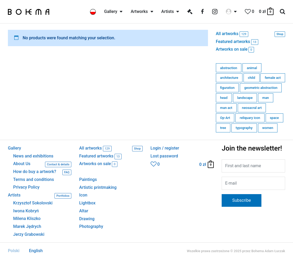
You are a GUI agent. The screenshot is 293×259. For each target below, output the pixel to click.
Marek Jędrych (27, 226)
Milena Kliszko (27, 219)
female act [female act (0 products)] (273, 78)
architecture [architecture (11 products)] (229, 78)
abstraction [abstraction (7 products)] (228, 68)
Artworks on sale (235, 49)
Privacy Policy (26, 187)
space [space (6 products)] (274, 118)
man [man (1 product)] (265, 98)
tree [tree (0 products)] (223, 128)
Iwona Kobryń (26, 211)
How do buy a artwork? (42, 172)
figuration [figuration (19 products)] (227, 88)
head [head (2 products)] (223, 98)
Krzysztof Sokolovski (33, 203)
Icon (83, 195)
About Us (42, 164)
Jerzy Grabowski (28, 234)
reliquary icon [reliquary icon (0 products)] (250, 118)
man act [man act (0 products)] (226, 108)
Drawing (87, 218)
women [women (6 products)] (267, 128)
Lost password (164, 156)
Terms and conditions (33, 180)
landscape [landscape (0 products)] (245, 98)
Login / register (165, 148)
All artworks (250, 34)
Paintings (88, 179)
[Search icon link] (282, 12)
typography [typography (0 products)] (244, 128)
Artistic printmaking (98, 187)
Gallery (14, 148)
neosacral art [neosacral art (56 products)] (252, 108)
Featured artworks (237, 42)
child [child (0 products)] (251, 78)
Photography (91, 226)
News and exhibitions (33, 156)
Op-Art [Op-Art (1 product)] (225, 118)
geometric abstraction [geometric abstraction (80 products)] (260, 88)
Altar (83, 210)
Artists (39, 196)
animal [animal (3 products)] (252, 68)
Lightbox (87, 202)
